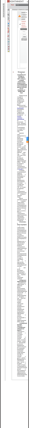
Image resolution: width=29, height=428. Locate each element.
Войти (24, 36)
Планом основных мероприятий (20, 118)
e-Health (20, 169)
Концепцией (20, 108)
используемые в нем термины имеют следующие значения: (21, 273)
